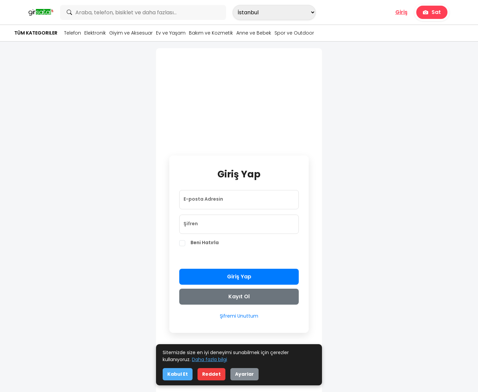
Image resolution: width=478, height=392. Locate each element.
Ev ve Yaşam (171, 33)
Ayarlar (244, 374)
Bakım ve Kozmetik (211, 33)
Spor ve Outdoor (294, 33)
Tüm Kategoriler (35, 33)
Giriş (401, 12)
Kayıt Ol (239, 296)
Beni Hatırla (205, 242)
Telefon (72, 33)
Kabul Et (177, 374)
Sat (432, 12)
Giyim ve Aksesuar (131, 33)
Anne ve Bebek (253, 33)
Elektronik (95, 33)
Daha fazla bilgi (209, 359)
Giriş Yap (239, 276)
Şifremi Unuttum (239, 316)
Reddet (211, 374)
